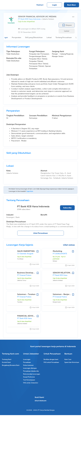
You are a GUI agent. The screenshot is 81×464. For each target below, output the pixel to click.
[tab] (15, 37)
